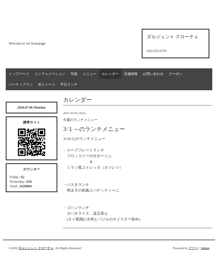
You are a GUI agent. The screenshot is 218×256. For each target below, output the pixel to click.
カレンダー (110, 74)
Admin (205, 248)
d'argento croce (37, 33)
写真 (74, 74)
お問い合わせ (153, 74)
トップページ (19, 74)
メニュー (89, 74)
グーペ (193, 248)
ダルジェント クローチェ (36, 248)
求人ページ (46, 84)
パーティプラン (21, 84)
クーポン (175, 74)
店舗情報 (131, 74)
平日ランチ (68, 84)
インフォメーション (49, 74)
